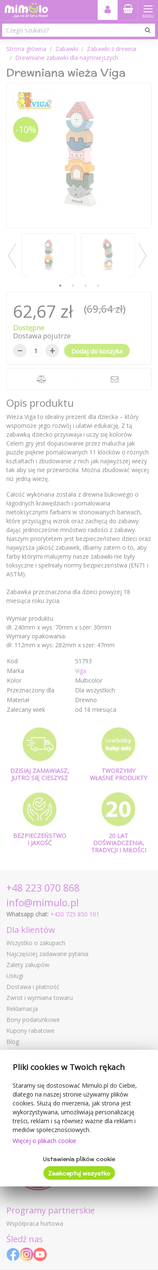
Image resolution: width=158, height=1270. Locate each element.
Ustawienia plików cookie (79, 1159)
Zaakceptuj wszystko (79, 1173)
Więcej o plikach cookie (44, 1141)
